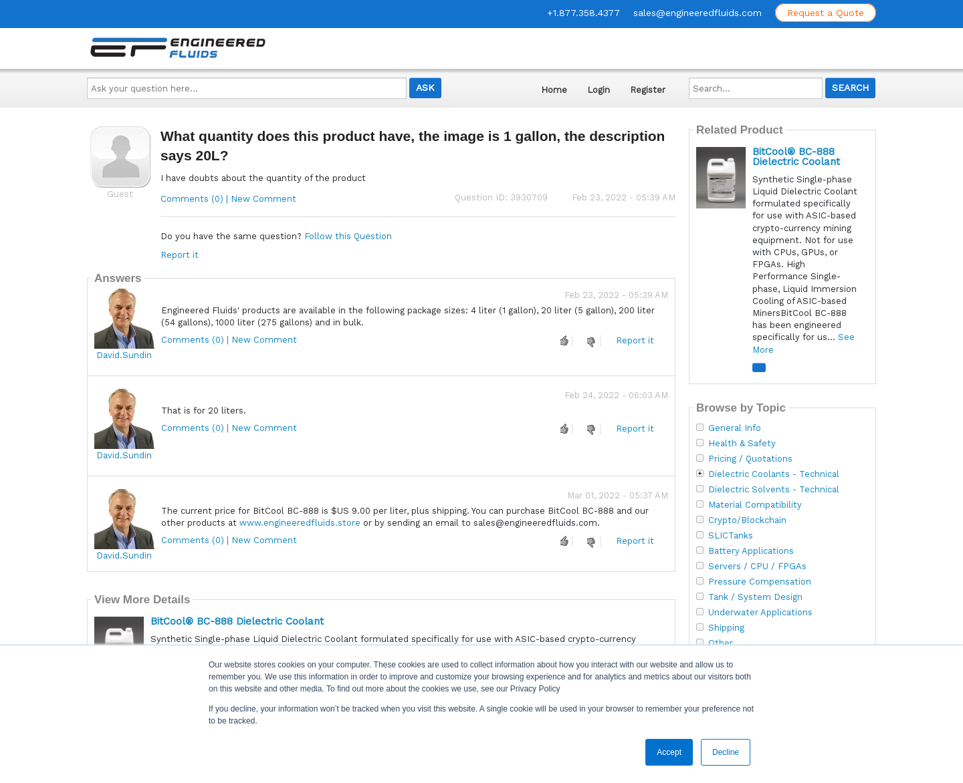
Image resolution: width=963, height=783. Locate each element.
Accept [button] (669, 752)
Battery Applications (751, 551)
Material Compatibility (755, 505)
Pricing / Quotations (750, 459)
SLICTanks (730, 535)
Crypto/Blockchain (747, 520)
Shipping (726, 628)
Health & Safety (742, 443)
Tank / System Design (755, 597)
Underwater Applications (760, 612)
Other (720, 643)
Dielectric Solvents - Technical (773, 489)
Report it (179, 255)
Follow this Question (348, 236)
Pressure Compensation (759, 582)
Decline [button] (725, 752)
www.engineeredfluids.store (299, 523)
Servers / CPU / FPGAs (757, 566)
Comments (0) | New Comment (228, 199)
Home (554, 90)
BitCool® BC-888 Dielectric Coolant (237, 621)
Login (598, 90)
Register (647, 90)
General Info (734, 428)
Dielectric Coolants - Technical (773, 474)
